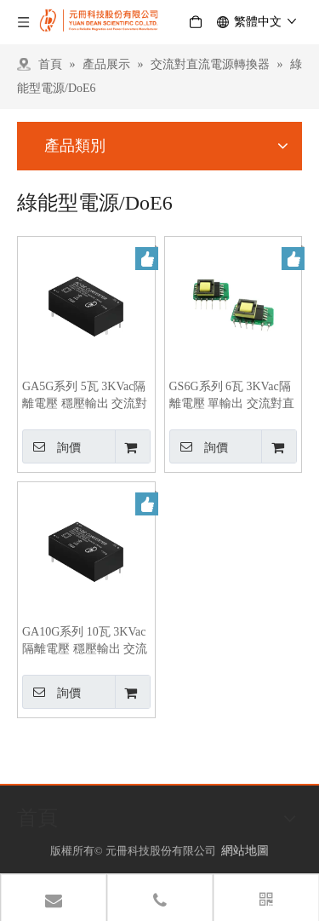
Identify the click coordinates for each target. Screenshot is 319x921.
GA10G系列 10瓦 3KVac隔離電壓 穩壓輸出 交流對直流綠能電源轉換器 (84, 641)
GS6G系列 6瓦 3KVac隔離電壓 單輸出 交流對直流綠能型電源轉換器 (231, 396)
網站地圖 (245, 850)
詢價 (51, 446)
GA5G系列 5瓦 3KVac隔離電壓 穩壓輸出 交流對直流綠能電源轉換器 (84, 396)
